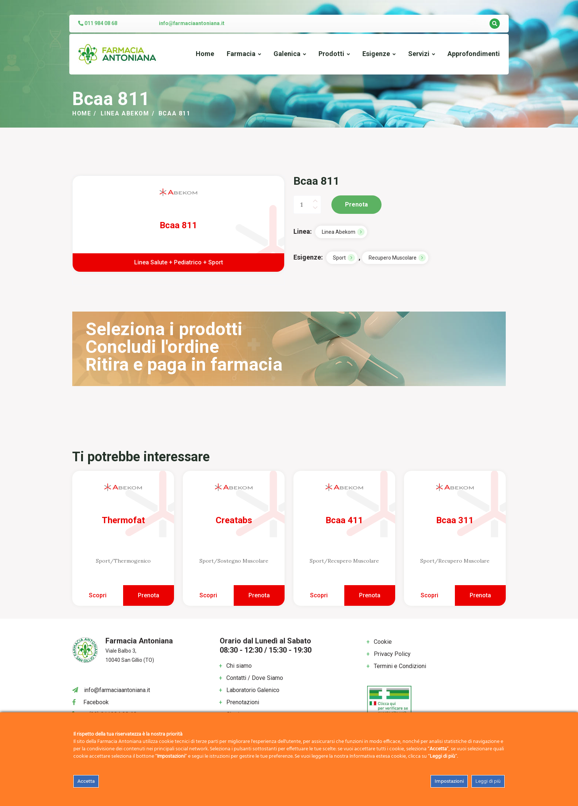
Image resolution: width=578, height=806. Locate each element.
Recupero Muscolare (393, 258)
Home (205, 54)
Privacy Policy (392, 653)
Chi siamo (239, 665)
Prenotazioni (242, 702)
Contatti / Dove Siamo (254, 677)
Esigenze (376, 54)
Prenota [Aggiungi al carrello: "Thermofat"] (148, 595)
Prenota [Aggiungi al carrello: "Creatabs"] (259, 595)
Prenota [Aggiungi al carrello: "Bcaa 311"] (480, 595)
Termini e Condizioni (400, 666)
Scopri (98, 595)
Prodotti (331, 54)
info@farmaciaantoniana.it (191, 23)
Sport (339, 258)
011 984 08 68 (97, 23)
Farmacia (241, 54)
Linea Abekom (125, 113)
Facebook (96, 702)
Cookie (383, 641)
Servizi (418, 54)
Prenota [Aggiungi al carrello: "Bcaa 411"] (369, 595)
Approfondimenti (474, 54)
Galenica (287, 54)
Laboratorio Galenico (252, 690)
